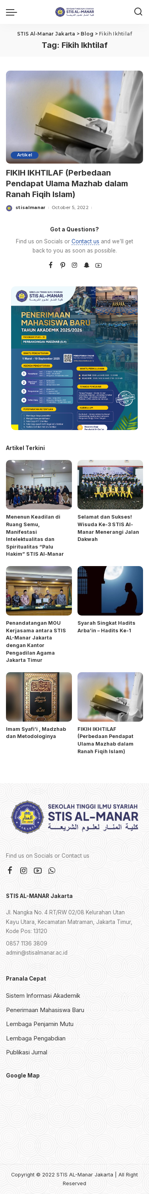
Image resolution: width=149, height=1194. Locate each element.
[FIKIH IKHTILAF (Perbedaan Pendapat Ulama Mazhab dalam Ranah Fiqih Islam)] (74, 117)
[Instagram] (75, 265)
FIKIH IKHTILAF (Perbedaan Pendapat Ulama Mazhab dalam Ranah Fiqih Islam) (67, 183)
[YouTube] (98, 265)
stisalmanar (30, 207)
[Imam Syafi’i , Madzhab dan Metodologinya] (39, 697)
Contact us (85, 241)
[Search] (138, 12)
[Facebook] (51, 265)
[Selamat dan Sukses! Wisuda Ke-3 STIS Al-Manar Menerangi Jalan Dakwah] (110, 484)
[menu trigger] (13, 12)
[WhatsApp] (52, 871)
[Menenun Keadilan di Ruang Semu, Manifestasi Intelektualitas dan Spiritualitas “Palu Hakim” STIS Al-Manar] (39, 484)
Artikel (24, 155)
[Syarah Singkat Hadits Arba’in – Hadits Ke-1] (110, 591)
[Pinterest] (63, 265)
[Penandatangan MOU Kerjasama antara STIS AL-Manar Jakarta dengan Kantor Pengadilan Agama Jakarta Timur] (39, 591)
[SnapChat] (87, 265)
